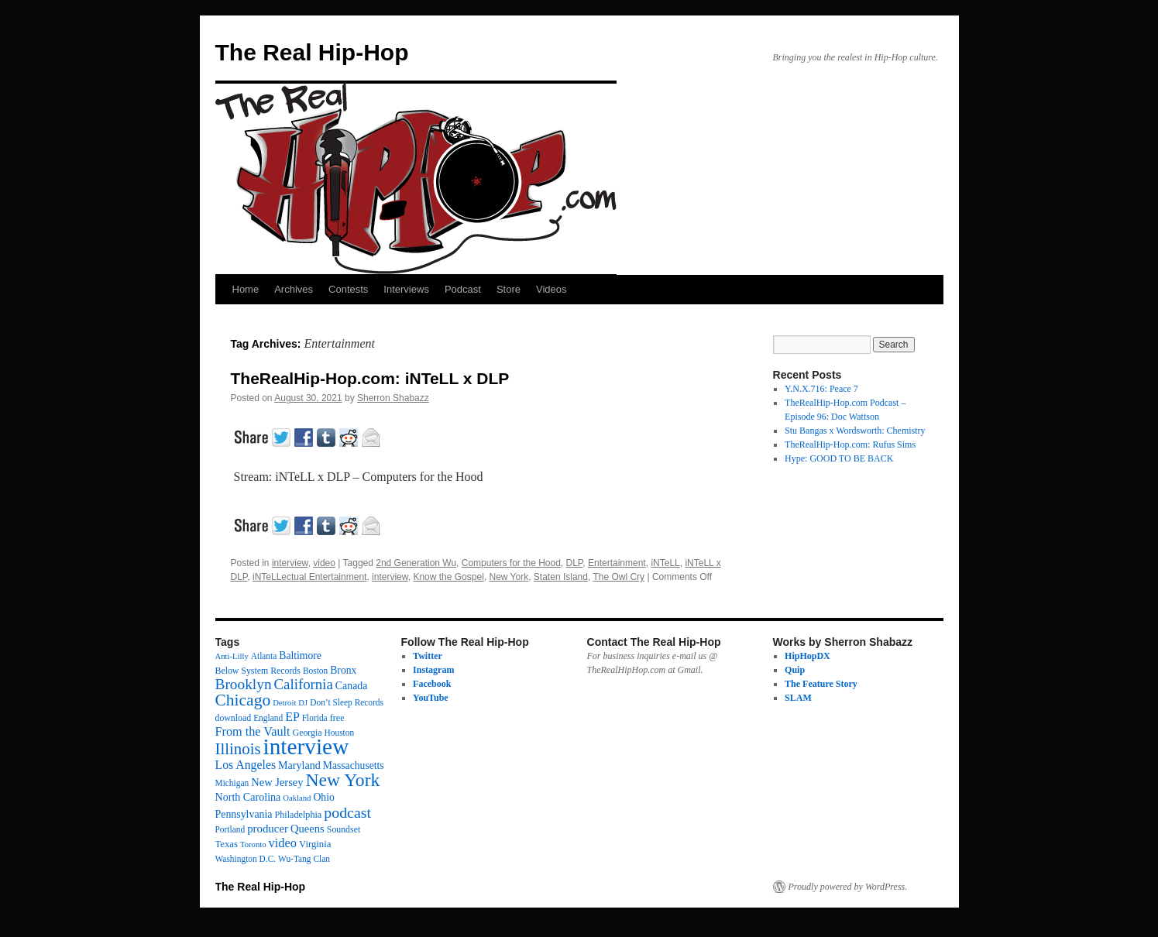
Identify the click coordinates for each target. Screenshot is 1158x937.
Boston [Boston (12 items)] (315, 670)
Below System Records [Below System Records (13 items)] (258, 670)
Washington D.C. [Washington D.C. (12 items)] (246, 858)
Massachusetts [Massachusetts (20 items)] (353, 765)
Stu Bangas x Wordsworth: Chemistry (855, 430)
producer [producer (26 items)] (267, 828)
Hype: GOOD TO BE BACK (839, 458)
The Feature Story (821, 683)
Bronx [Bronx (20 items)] (343, 670)
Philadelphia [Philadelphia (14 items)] (298, 814)
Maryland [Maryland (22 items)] (299, 765)
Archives (293, 289)
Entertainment (617, 563)
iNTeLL (665, 563)
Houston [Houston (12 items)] (340, 732)
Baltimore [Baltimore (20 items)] (300, 655)
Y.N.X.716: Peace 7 (821, 388)
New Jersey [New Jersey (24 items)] (277, 782)
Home (245, 289)
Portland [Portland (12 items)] (230, 829)
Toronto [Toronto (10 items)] (253, 844)
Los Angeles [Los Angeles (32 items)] (246, 764)
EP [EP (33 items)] (292, 716)
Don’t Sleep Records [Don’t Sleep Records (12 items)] (346, 702)
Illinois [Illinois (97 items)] (238, 749)
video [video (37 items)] (283, 843)
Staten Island (561, 576)
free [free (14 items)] (337, 717)
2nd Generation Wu (416, 563)
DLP (574, 563)
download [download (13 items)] (233, 717)
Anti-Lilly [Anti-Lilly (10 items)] (232, 656)
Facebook (432, 683)
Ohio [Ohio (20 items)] (323, 797)
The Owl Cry (618, 576)
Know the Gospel (448, 576)
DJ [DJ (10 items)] (303, 702)
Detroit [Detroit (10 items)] (284, 702)
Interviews (406, 289)
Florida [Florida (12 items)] (315, 717)
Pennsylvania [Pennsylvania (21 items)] (244, 814)
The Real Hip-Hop (312, 52)
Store (509, 289)
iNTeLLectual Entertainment (309, 576)
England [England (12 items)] (268, 717)
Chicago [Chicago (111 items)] (243, 700)
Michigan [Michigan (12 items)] (232, 783)
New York (508, 576)
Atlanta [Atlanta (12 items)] (264, 656)
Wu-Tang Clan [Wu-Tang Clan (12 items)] (304, 858)
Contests (348, 289)
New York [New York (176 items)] (343, 780)
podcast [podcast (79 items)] (347, 812)
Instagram (433, 669)
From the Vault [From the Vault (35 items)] (252, 732)
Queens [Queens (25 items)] (307, 828)
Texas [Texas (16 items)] (226, 844)
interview (290, 563)
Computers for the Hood (511, 563)
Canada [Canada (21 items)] (351, 686)
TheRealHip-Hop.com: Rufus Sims (850, 444)
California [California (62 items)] (303, 684)
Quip (795, 669)
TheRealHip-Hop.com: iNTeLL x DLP (370, 378)
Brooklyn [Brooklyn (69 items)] (243, 684)
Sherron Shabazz (393, 398)
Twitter (427, 655)
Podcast (463, 289)
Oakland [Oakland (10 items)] (297, 798)
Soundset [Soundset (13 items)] (343, 829)
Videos (551, 289)
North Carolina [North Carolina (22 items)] (248, 797)
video (324, 563)
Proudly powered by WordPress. (848, 886)
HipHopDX (807, 655)
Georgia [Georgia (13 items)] (307, 732)
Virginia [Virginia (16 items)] (315, 844)
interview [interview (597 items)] (306, 746)
